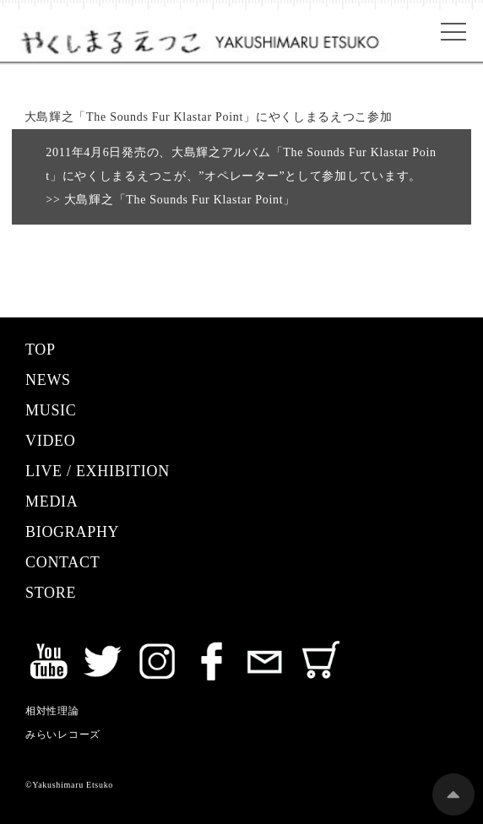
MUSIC (51, 410)
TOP (40, 349)
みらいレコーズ (62, 734)
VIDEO (50, 440)
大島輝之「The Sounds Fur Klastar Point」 (178, 199)
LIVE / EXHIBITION (97, 471)
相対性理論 (52, 711)
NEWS (48, 379)
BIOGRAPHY (72, 531)
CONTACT (62, 562)
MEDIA (52, 501)
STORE (50, 592)
